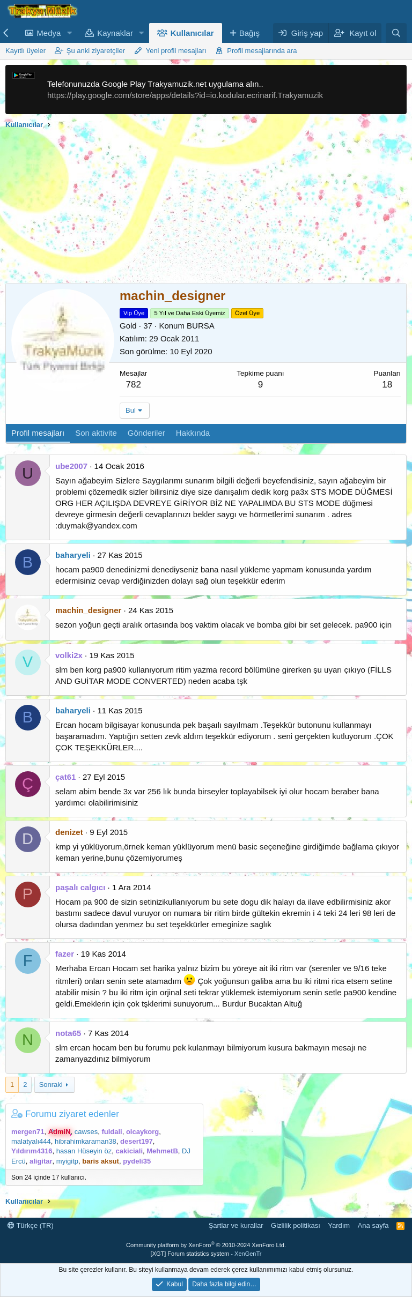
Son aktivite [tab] (96, 432)
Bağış (249, 33)
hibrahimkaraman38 (85, 1141)
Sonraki (51, 1084)
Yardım (339, 1225)
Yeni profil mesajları (176, 51)
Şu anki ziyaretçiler (96, 51)
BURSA (201, 325)
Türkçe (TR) (31, 1225)
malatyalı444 (31, 1141)
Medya (48, 33)
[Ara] (396, 33)
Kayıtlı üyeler (25, 51)
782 (133, 384)
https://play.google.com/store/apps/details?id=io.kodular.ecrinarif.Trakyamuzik (185, 95)
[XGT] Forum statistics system (206, 1253)
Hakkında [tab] (193, 432)
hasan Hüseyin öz (84, 1151)
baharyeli (73, 555)
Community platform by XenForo (206, 1245)
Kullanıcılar (192, 33)
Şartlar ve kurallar (236, 1225)
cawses (86, 1132)
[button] (69, 33)
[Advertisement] (206, 208)
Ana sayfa (373, 1225)
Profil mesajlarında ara (262, 51)
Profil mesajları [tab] (37, 432)
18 (387, 384)
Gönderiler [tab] (146, 432)
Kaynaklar (115, 33)
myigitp (67, 1161)
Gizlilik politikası (295, 1225)
